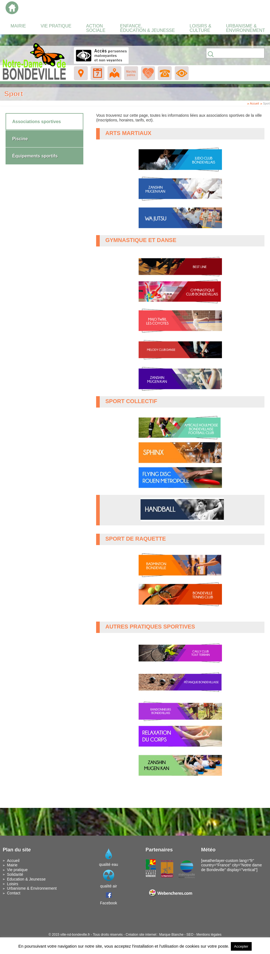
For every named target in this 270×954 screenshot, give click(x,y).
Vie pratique (17, 869)
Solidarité (15, 874)
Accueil (254, 103)
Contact (13, 893)
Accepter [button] (241, 946)
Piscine (20, 138)
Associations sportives (36, 121)
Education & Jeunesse (26, 879)
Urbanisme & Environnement (32, 888)
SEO (189, 935)
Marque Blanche (171, 935)
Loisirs (12, 884)
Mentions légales (208, 935)
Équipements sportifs (35, 156)
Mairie (12, 865)
